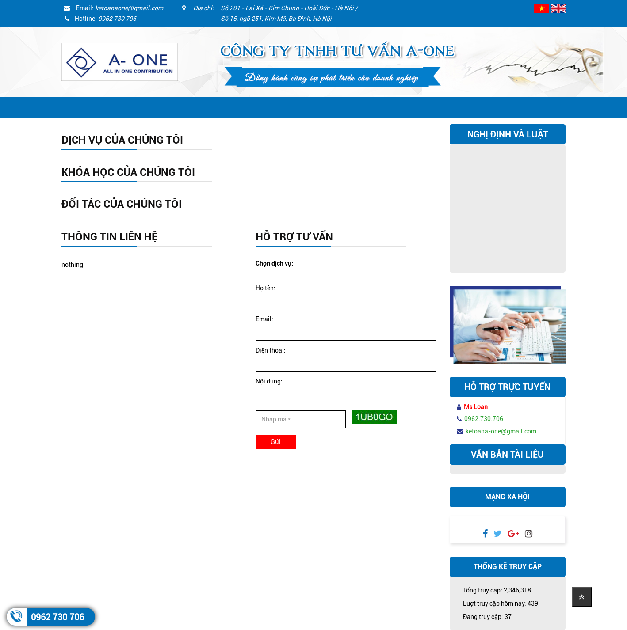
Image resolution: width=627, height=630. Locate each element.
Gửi (276, 442)
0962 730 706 (57, 617)
